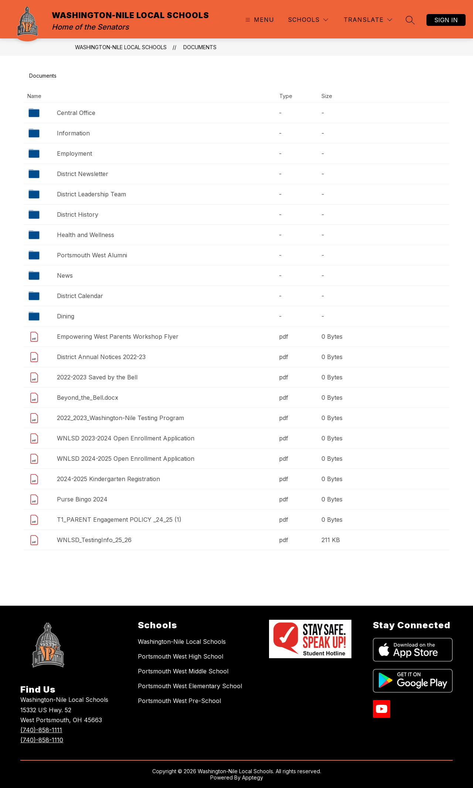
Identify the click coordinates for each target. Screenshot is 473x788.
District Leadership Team (91, 194)
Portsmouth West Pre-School (179, 700)
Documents (200, 47)
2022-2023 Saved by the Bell (97, 377)
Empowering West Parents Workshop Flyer (117, 336)
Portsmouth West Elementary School (190, 686)
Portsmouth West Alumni (92, 255)
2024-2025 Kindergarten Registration (108, 479)
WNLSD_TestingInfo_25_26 (94, 540)
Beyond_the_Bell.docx (87, 397)
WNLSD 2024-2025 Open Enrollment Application (125, 458)
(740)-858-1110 (41, 740)
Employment (74, 153)
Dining (65, 316)
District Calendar (80, 296)
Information (73, 133)
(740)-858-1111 (41, 730)
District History (77, 214)
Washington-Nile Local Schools (182, 641)
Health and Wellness (85, 235)
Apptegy (252, 777)
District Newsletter (82, 173)
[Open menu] (259, 19)
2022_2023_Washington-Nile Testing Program (120, 418)
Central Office (76, 112)
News (65, 275)
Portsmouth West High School (180, 656)
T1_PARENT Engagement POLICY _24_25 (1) (119, 519)
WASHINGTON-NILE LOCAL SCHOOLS (121, 47)
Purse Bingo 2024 (82, 499)
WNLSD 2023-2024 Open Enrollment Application (125, 438)
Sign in (446, 20)
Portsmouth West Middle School (183, 671)
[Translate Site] (368, 19)
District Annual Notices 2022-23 (101, 357)
